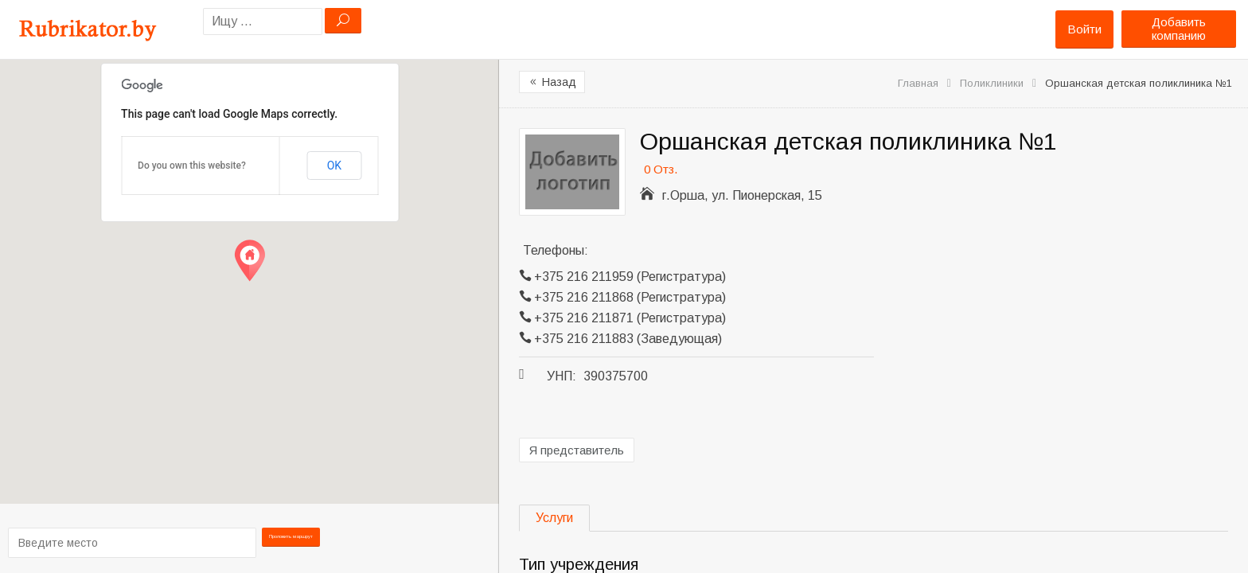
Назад (552, 82)
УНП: (561, 376)
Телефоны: (555, 250)
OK (334, 165)
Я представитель (576, 450)
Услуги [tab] (554, 517)
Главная (918, 83)
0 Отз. (660, 169)
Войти (1084, 29)
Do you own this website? (192, 165)
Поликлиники (992, 83)
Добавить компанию (1179, 28)
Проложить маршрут (291, 541)
